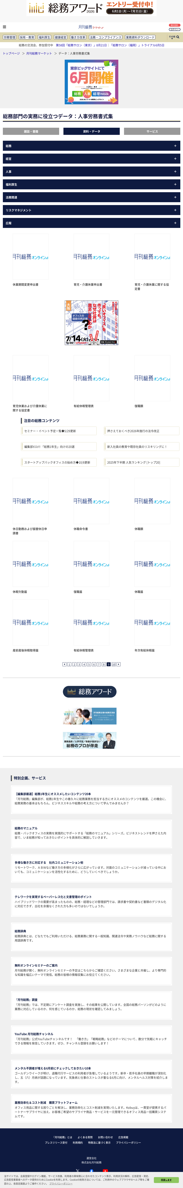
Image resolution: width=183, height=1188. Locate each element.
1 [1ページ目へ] (69, 664)
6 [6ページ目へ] (94, 664)
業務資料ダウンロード (140, 37)
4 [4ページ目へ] (84, 664)
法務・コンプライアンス (105, 37)
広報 (91, 223)
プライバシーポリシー (128, 1142)
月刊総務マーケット (39, 53)
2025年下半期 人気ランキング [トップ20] (133, 462)
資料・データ (91, 131)
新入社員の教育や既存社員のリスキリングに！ (137, 446)
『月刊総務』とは (62, 1137)
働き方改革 (78, 37)
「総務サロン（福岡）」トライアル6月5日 (137, 45)
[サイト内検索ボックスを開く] (177, 37)
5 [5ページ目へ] (89, 664)
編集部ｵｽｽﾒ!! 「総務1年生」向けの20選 (49, 446)
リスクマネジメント (91, 210)
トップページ (11, 53)
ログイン (175, 29)
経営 (91, 158)
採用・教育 (27, 37)
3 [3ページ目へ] (79, 664)
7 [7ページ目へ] (99, 664)
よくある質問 (85, 1137)
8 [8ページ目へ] (104, 664)
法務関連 (91, 197)
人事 (91, 171)
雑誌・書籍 (31, 131)
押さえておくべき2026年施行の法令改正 (133, 431)
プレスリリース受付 (56, 1142)
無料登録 (175, 25)
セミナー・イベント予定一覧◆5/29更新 (50, 431)
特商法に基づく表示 (99, 1142)
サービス (152, 131)
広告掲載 (123, 1137)
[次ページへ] (118, 664)
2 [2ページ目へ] (74, 664)
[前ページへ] (64, 664)
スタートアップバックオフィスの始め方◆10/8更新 (57, 462)
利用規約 (78, 1142)
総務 (91, 146)
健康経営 (60, 37)
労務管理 (9, 37)
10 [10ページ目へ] (113, 664)
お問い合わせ (105, 1137)
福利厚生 (44, 37)
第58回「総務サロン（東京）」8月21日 (81, 45)
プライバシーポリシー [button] (61, 1183)
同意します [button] (166, 1179)
